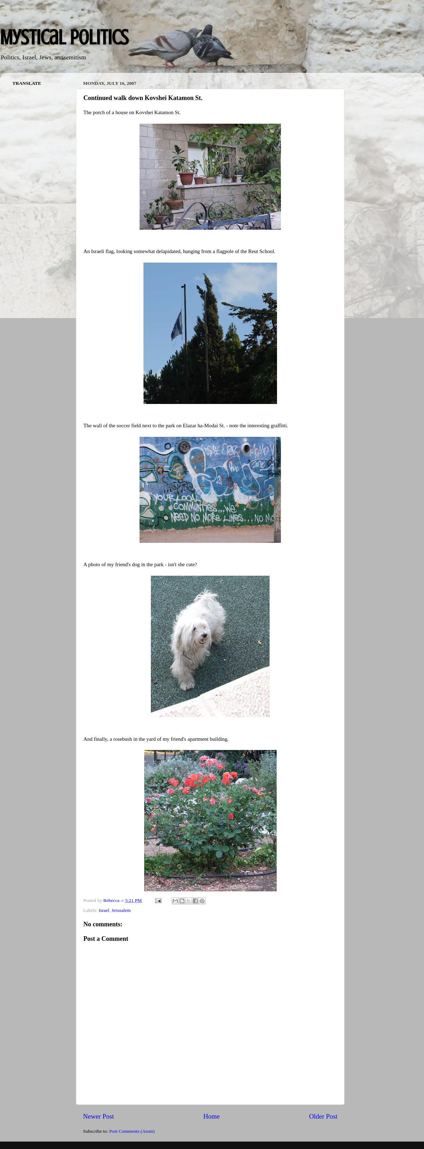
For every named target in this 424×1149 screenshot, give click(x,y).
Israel (104, 910)
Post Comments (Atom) (131, 1131)
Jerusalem (121, 910)
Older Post (323, 1116)
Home (212, 1116)
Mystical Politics (64, 37)
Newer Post (98, 1116)
